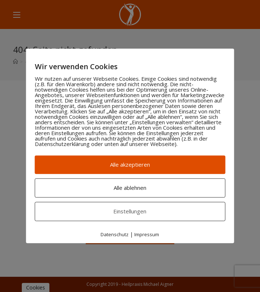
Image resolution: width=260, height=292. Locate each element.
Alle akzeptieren (130, 164)
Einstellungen (129, 211)
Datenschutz (115, 234)
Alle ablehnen (130, 187)
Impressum (146, 234)
